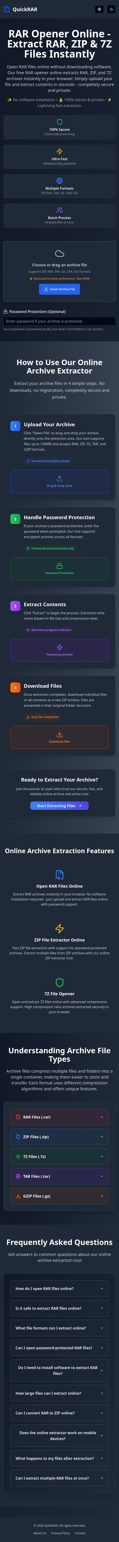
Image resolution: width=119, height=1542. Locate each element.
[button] (59, 271)
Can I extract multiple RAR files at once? (59, 1478)
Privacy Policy (60, 1533)
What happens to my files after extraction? (59, 1458)
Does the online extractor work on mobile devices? (61, 1435)
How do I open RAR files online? (59, 1288)
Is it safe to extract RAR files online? (59, 1308)
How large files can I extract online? (59, 1393)
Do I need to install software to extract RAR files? (60, 1370)
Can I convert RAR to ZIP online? (59, 1412)
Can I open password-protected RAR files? (59, 1347)
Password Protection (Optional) (34, 311)
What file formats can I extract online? (59, 1328)
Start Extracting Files (59, 805)
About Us (39, 1533)
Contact (80, 1533)
